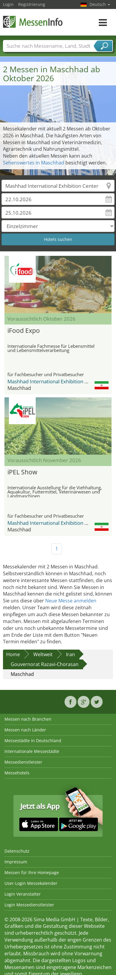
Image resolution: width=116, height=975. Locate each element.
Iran (70, 654)
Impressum (15, 862)
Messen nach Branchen (27, 719)
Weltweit (43, 654)
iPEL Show (22, 472)
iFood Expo (23, 330)
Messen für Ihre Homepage (31, 872)
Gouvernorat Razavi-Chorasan (45, 664)
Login (8, 4)
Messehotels (16, 773)
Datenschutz (16, 851)
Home (13, 654)
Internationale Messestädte (31, 751)
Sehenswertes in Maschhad (33, 162)
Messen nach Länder (25, 730)
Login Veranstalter (22, 894)
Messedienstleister (23, 762)
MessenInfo (32, 21)
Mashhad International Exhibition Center (54, 381)
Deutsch (100, 4)
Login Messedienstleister (29, 905)
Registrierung (31, 4)
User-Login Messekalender (30, 883)
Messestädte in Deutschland (32, 740)
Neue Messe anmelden (70, 600)
